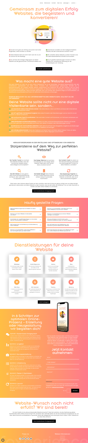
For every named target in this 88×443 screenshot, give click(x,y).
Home (41, 3)
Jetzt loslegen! (44, 302)
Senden (75, 391)
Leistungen (66, 3)
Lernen (73, 3)
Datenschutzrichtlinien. (58, 387)
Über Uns (59, 3)
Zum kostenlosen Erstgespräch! (44, 191)
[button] (3, 440)
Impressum (62, 438)
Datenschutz (62, 440)
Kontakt (54, 3)
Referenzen (47, 3)
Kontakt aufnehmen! (44, 69)
